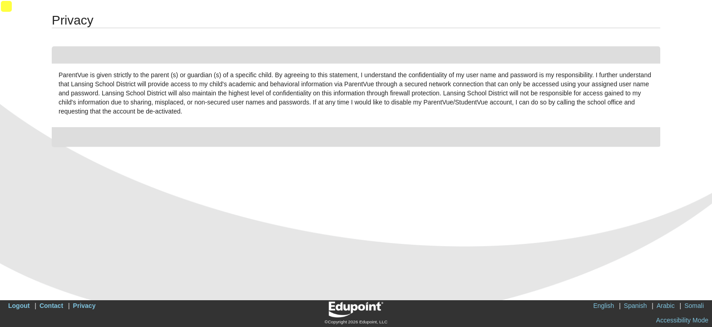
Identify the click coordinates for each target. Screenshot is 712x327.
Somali (694, 305)
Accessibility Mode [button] (682, 320)
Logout (19, 305)
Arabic (666, 305)
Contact (51, 305)
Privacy (84, 305)
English (603, 305)
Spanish (635, 305)
